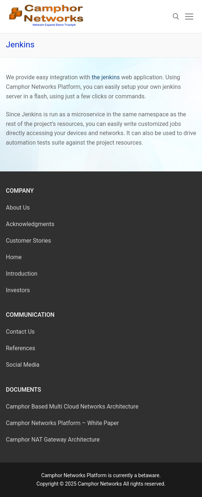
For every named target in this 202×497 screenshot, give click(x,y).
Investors (18, 290)
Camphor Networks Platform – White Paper (62, 423)
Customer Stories (28, 240)
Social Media (23, 364)
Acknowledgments (30, 224)
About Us (18, 207)
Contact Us (20, 331)
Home (14, 257)
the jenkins (105, 77)
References (20, 348)
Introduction (21, 273)
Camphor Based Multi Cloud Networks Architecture (72, 406)
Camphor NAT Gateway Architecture (53, 439)
